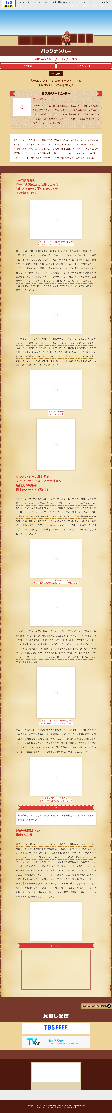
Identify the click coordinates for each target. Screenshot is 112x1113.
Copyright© (30, 1106)
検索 (24, 6)
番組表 (8, 6)
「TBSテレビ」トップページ (8, 2)
